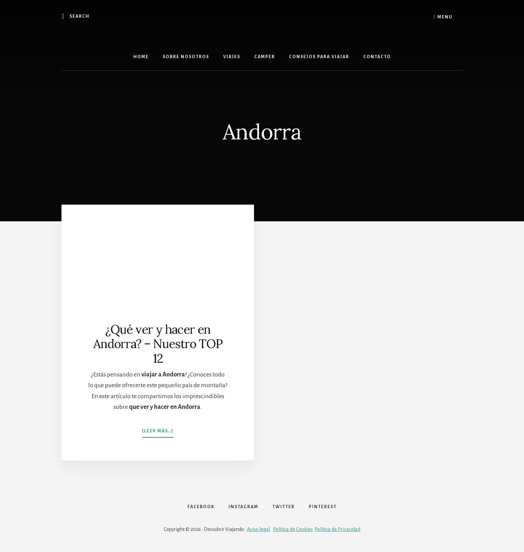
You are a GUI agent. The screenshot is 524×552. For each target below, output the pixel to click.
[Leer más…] (157, 427)
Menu (443, 16)
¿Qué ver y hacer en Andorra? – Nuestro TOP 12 (158, 344)
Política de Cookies (293, 529)
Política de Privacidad (337, 529)
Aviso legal (258, 529)
